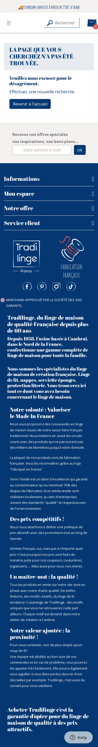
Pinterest (41, 286)
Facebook (27, 286)
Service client (22, 223)
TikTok (71, 286)
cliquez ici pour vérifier (44, 305)
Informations (22, 178)
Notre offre (18, 208)
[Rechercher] (61, 23)
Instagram (56, 286)
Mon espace (19, 193)
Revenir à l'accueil (30, 104)
